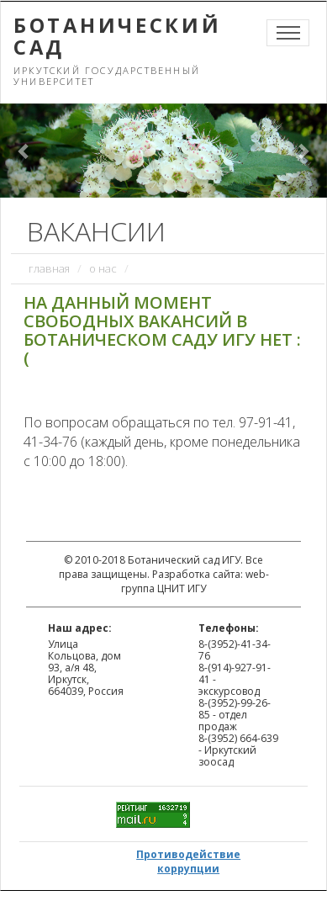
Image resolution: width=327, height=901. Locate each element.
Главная (49, 268)
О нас (103, 268)
